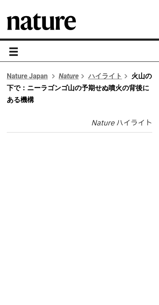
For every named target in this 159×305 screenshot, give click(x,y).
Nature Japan (27, 76)
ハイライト (105, 76)
